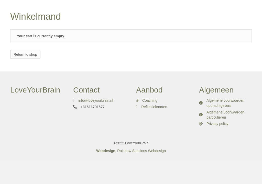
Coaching (149, 100)
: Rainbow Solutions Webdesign (131, 151)
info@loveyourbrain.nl (95, 100)
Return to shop (25, 54)
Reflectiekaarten (154, 107)
